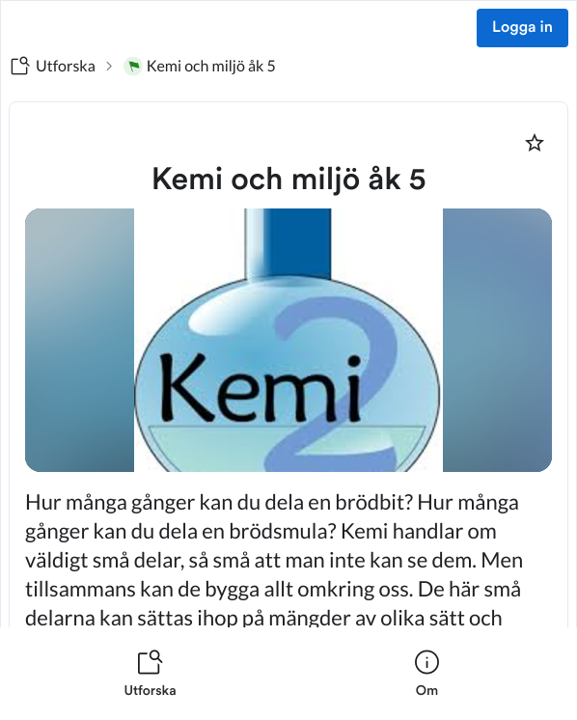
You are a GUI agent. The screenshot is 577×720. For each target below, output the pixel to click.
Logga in (522, 28)
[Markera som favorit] (534, 142)
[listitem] (150, 674)
